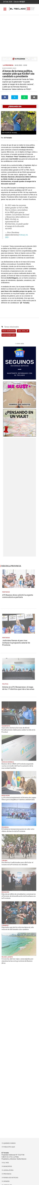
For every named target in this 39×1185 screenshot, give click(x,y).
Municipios (7, 1166)
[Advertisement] (19, 35)
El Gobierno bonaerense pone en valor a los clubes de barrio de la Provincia (18, 830)
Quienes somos (9, 1143)
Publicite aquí (8, 1147)
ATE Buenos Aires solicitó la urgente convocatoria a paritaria (17, 596)
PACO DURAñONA (8, 331)
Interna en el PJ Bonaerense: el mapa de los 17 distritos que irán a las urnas (18, 688)
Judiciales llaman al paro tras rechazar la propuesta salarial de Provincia (16, 642)
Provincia (6, 1174)
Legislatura (7, 1170)
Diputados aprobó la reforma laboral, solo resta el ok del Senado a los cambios (18, 928)
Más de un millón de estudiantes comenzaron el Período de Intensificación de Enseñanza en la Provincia (19, 896)
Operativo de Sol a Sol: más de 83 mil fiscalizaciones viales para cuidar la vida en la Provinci (18, 730)
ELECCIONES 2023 (8, 335)
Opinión (5, 1181)
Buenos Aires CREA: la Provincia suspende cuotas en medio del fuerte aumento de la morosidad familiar (17, 766)
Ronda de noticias (10, 1177)
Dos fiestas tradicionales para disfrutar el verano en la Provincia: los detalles (17, 863)
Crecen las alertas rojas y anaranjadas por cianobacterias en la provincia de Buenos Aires (17, 961)
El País (5, 1162)
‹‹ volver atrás (19, 343)
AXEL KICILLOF (23, 331)
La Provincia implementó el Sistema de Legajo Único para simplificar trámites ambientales (19, 798)
